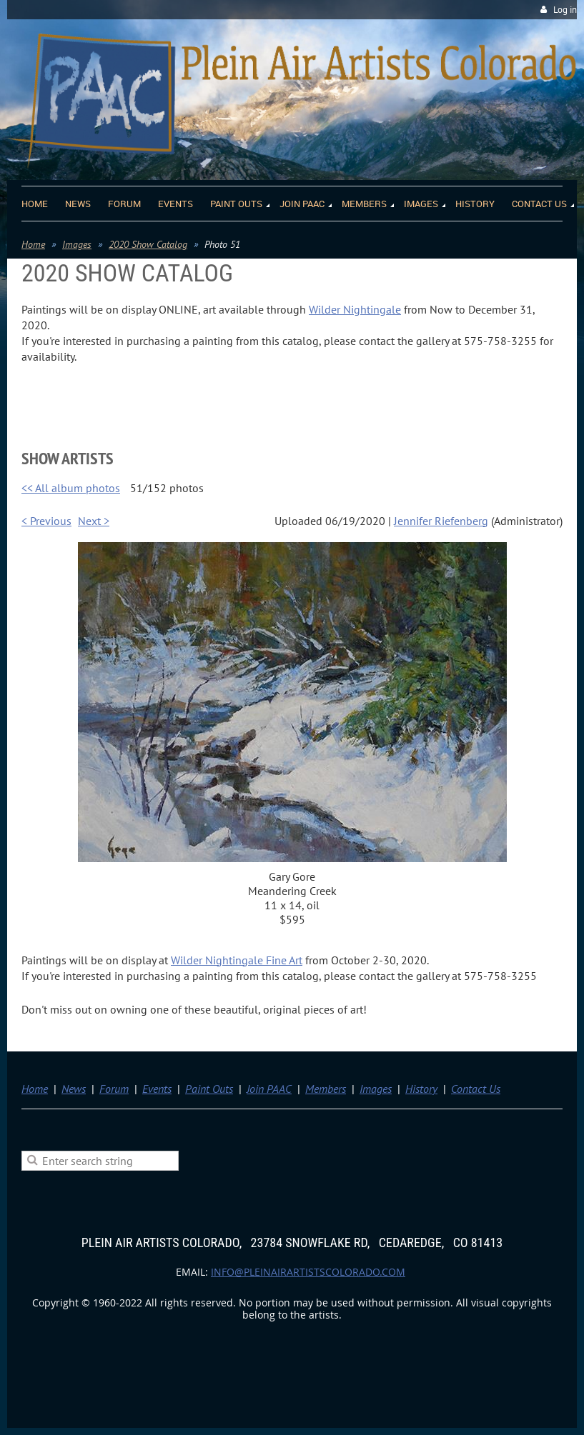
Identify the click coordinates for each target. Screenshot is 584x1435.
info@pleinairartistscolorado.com (308, 1272)
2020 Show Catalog (148, 244)
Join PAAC (269, 1088)
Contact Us (475, 1088)
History (421, 1088)
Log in (565, 10)
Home (33, 244)
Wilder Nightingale (355, 309)
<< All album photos (70, 488)
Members (325, 1088)
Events (157, 1088)
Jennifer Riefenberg (441, 521)
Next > (93, 521)
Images (76, 244)
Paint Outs (209, 1088)
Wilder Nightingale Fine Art (236, 960)
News (73, 1088)
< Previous (46, 521)
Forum (114, 1088)
